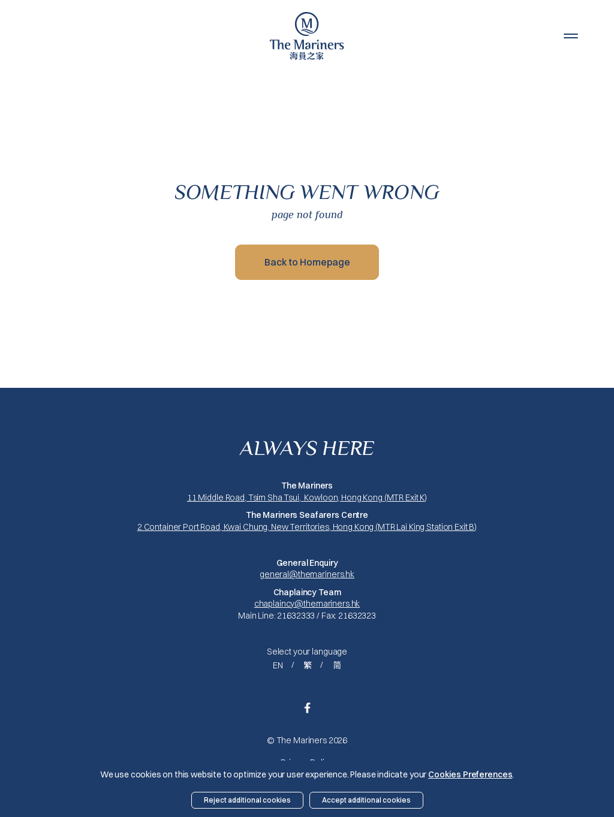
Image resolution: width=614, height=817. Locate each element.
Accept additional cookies (366, 799)
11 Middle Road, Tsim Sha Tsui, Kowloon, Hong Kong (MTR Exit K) (307, 497)
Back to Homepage (307, 262)
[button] (570, 36)
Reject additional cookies (247, 799)
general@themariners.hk (307, 574)
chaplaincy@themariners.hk (307, 603)
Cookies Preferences (470, 774)
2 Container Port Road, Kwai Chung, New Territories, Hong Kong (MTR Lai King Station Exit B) (307, 526)
